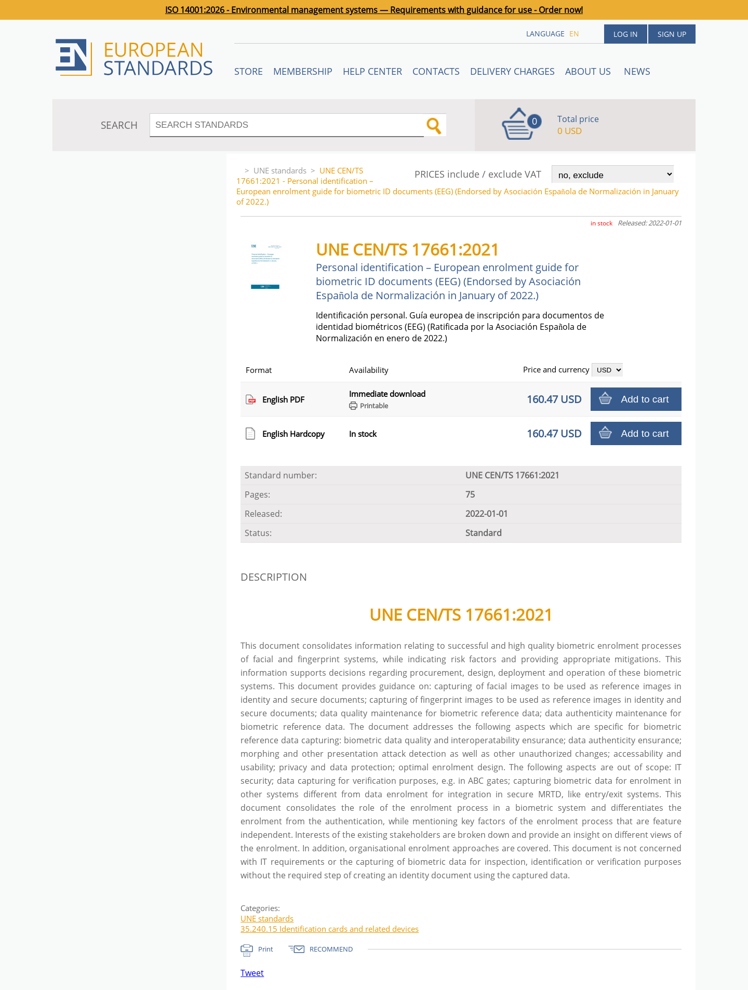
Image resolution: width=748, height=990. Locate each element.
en (574, 33)
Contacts (436, 71)
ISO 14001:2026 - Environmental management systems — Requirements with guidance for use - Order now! (374, 10)
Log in (625, 34)
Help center (372, 71)
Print (265, 949)
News (637, 71)
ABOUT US (589, 71)
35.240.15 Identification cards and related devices (330, 929)
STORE (248, 71)
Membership (302, 71)
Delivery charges (512, 71)
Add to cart (645, 399)
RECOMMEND (331, 949)
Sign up (672, 34)
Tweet (252, 973)
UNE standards (279, 170)
